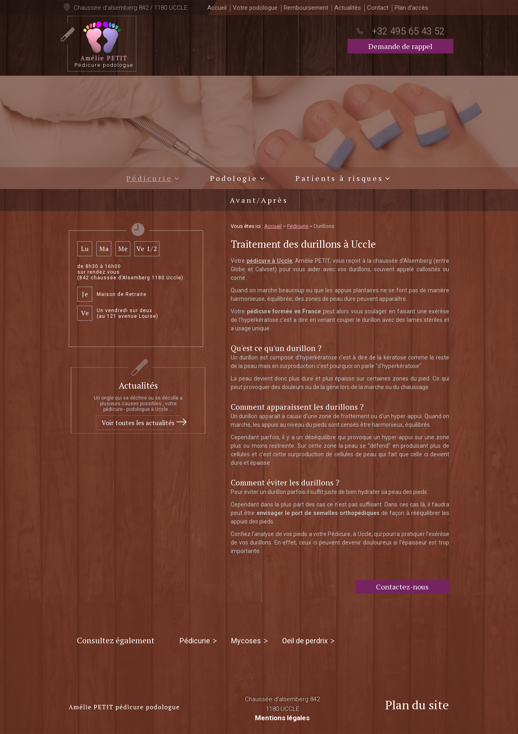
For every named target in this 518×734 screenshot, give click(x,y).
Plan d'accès (411, 7)
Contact (377, 7)
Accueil (217, 7)
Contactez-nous (402, 586)
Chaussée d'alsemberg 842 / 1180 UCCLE (129, 7)
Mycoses (246, 640)
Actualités (347, 7)
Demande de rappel (400, 46)
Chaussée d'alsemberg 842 (282, 705)
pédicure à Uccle (269, 260)
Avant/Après (259, 200)
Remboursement (306, 7)
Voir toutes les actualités (138, 422)
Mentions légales (282, 718)
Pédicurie (149, 178)
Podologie (234, 178)
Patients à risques (339, 178)
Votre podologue (255, 7)
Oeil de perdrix (305, 640)
